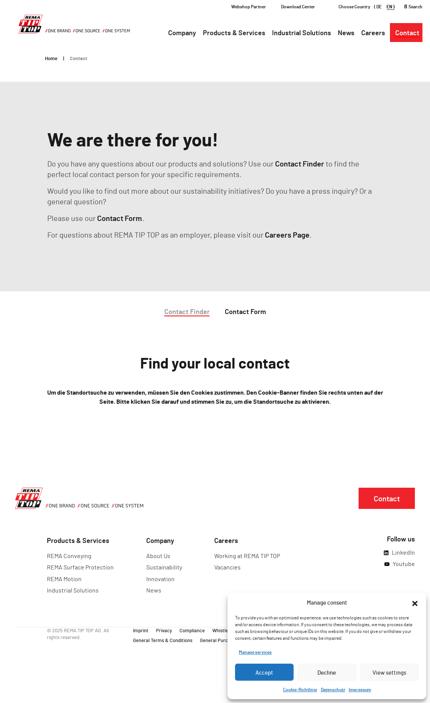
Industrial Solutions (73, 590)
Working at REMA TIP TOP (247, 555)
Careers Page (287, 234)
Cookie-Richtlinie (300, 689)
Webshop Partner (248, 6)
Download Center (298, 6)
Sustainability (164, 567)
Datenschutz (333, 689)
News (153, 590)
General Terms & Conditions (162, 640)
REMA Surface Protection (80, 567)
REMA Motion (64, 578)
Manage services (255, 652)
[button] (415, 602)
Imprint (140, 630)
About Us (158, 555)
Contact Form (119, 217)
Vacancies (227, 567)
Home (51, 58)
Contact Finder (299, 163)
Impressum (360, 689)
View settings (389, 672)
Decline (326, 672)
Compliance (192, 630)
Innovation (160, 578)
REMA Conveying (69, 555)
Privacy (164, 630)
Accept (264, 672)
